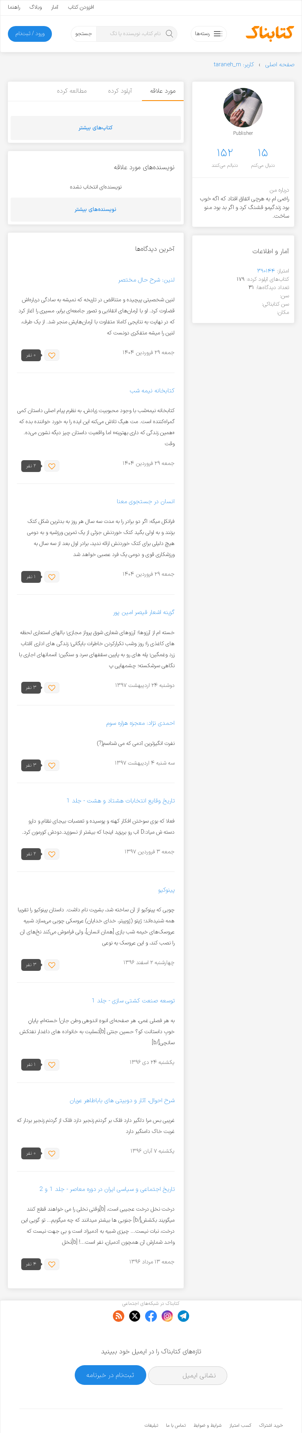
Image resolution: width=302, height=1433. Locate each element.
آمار (55, 7)
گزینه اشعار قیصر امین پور (144, 613)
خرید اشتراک (271, 1401)
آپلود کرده (118, 91)
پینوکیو (166, 890)
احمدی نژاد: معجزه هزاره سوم (140, 723)
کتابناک (241, 1414)
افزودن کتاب (81, 7)
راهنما (14, 7)
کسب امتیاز (240, 1401)
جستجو (83, 34)
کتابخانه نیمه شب (152, 391)
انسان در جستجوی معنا (146, 501)
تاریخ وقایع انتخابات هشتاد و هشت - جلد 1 (120, 801)
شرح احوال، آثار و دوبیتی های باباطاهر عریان (122, 1100)
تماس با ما (176, 1401)
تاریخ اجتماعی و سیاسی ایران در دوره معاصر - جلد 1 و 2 (107, 1189)
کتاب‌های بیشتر (95, 128)
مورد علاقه (162, 91)
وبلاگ (35, 7)
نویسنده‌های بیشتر (95, 209)
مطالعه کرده (70, 91)
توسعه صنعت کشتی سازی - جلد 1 (133, 1001)
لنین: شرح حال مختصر (146, 280)
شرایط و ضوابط (207, 1401)
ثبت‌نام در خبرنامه (110, 1351)
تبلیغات (151, 1401)
